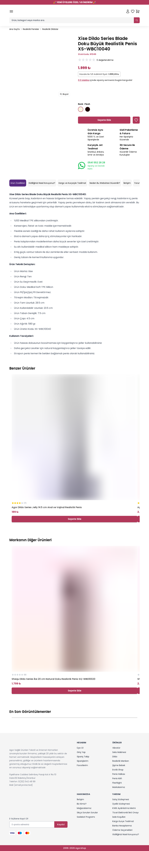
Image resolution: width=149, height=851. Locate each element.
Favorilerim (82, 765)
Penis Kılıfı (117, 778)
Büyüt (64, 94)
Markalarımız (118, 787)
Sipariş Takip (83, 756)
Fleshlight (117, 782)
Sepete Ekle (74, 519)
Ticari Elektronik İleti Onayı (125, 812)
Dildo (114, 756)
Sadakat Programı (86, 816)
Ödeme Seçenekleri (122, 830)
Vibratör (116, 747)
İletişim (127, 183)
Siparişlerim (82, 760)
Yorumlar (138, 183)
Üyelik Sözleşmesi (121, 803)
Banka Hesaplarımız (122, 825)
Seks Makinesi (119, 752)
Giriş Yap (81, 752)
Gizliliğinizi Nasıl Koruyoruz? (42, 183)
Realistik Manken (120, 760)
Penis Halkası (118, 774)
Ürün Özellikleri (17, 183)
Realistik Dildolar (50, 29)
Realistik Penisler (31, 29)
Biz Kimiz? (81, 803)
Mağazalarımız (84, 808)
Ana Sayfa (14, 29)
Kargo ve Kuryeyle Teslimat (72, 183)
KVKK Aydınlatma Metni (124, 808)
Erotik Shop (117, 769)
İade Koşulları (118, 816)
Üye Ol (80, 747)
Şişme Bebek (118, 765)
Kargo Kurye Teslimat (123, 821)
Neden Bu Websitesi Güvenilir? (105, 183)
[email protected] (23, 785)
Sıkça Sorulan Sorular (87, 812)
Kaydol (61, 824)
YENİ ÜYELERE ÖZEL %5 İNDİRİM (75, 2)
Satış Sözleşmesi (120, 799)
